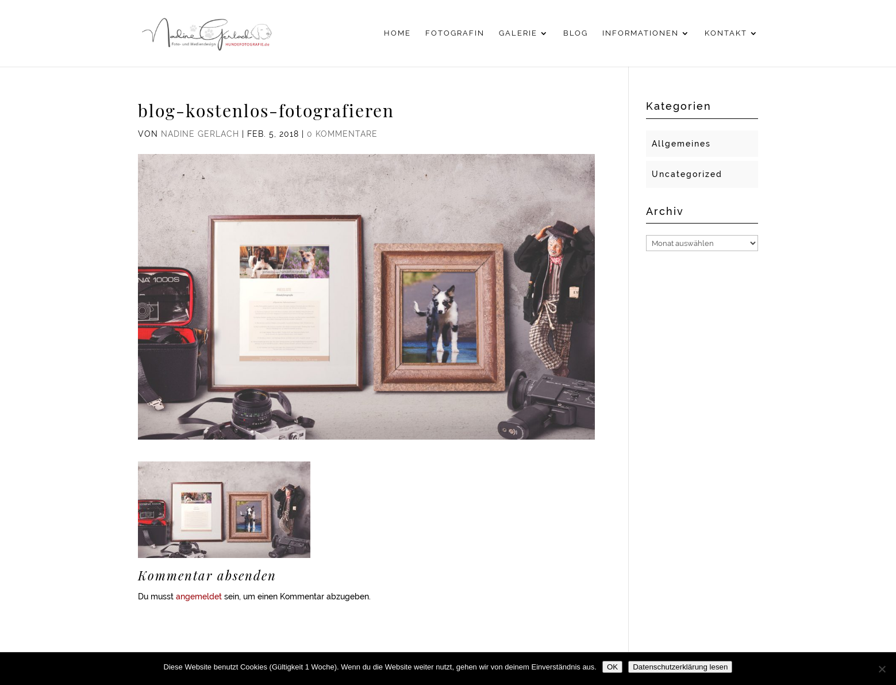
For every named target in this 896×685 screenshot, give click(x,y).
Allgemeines (681, 143)
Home (397, 33)
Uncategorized (687, 174)
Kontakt (726, 33)
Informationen (640, 33)
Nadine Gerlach (200, 133)
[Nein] (881, 669)
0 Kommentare (342, 133)
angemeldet (199, 596)
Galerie (518, 33)
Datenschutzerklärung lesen (680, 667)
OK (612, 667)
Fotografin (454, 33)
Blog (575, 33)
